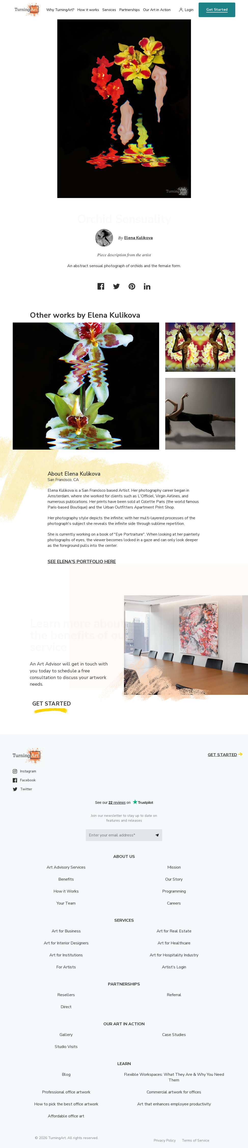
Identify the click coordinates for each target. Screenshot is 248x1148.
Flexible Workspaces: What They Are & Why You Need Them (174, 1077)
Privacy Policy (165, 1140)
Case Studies (174, 1035)
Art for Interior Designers (66, 943)
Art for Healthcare (174, 943)
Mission (174, 867)
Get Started (217, 9)
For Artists (66, 967)
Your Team (66, 903)
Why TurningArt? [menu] (60, 9)
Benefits (66, 879)
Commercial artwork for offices (174, 1092)
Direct (66, 1007)
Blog (66, 1074)
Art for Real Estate (174, 931)
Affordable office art (66, 1116)
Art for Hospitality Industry (174, 955)
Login (189, 9)
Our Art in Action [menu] (157, 9)
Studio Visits (66, 1047)
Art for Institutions (66, 955)
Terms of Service (195, 1140)
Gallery (66, 1035)
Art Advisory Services (66, 867)
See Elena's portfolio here (82, 562)
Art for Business (66, 931)
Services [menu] (109, 9)
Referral (174, 995)
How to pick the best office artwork (66, 1104)
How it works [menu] (88, 9)
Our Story (174, 879)
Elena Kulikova (138, 238)
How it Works (66, 891)
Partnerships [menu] (129, 9)
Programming (174, 891)
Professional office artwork (66, 1092)
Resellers (66, 995)
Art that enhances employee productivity (174, 1104)
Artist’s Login (174, 967)
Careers (174, 903)
